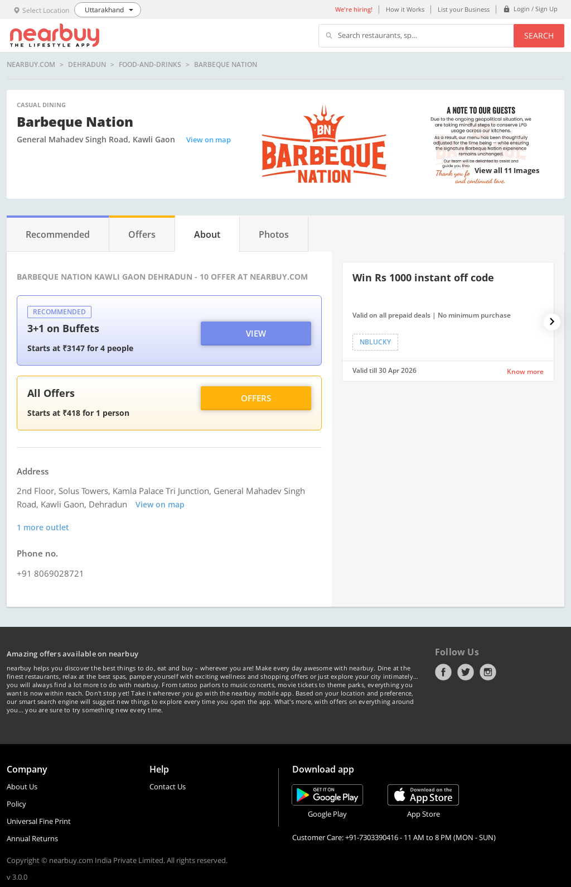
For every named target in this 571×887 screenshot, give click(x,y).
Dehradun (87, 65)
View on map (208, 140)
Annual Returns (32, 838)
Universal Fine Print (39, 821)
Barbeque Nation (225, 65)
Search (539, 35)
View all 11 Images (507, 170)
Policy (16, 804)
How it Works (405, 9)
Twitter (465, 672)
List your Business (464, 9)
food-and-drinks (150, 65)
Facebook (443, 672)
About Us (22, 786)
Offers (256, 398)
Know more (525, 371)
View (256, 333)
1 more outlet (43, 527)
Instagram (488, 672)
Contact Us (167, 786)
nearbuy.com (31, 65)
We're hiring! (353, 9)
